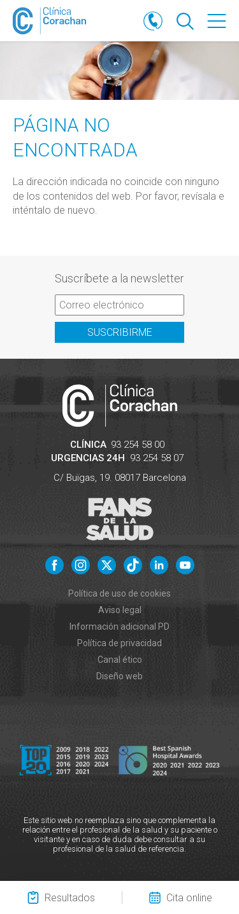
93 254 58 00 (137, 444)
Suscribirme (119, 332)
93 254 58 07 (157, 458)
